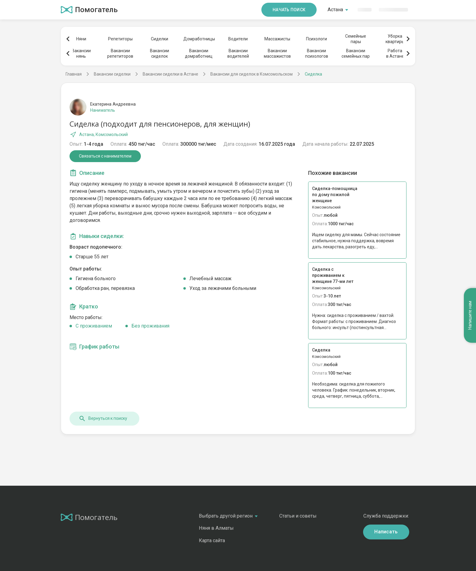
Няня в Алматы (216, 528)
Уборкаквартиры (395, 39)
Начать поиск (289, 9)
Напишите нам (469, 315)
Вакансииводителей (238, 53)
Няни (81, 38)
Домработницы (198, 38)
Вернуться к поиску (103, 418)
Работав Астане (395, 53)
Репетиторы (120, 38)
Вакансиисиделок (159, 53)
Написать (386, 532)
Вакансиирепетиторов (120, 53)
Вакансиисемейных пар (356, 53)
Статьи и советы (298, 516)
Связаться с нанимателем (105, 156)
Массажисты (277, 38)
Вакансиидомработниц (198, 53)
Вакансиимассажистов (277, 53)
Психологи (316, 38)
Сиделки (159, 38)
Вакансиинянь (81, 53)
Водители (238, 38)
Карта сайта (212, 540)
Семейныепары (355, 39)
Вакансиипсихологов (316, 53)
